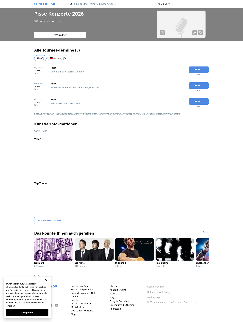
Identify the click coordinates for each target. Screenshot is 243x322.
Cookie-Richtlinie (156, 286)
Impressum (116, 308)
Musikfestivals (78, 307)
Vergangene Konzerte (49, 220)
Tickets (199, 69)
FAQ (112, 297)
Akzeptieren (27, 312)
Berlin (71, 71)
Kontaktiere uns (118, 289)
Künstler (75, 300)
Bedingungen (154, 297)
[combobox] (163, 4)
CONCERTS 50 (44, 4)
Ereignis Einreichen (119, 301)
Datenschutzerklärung (158, 291)
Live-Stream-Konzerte (82, 310)
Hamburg (64, 103)
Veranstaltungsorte (81, 303)
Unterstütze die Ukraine (122, 304)
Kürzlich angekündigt (82, 289)
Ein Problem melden (44, 276)
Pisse (53, 67)
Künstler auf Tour (80, 286)
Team (112, 293)
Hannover (83, 87)
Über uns (114, 286)
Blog (73, 314)
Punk (44, 130)
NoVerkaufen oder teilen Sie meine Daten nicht (171, 302)
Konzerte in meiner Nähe (84, 293)
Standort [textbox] (162, 4)
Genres (74, 296)
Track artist (60, 35)
